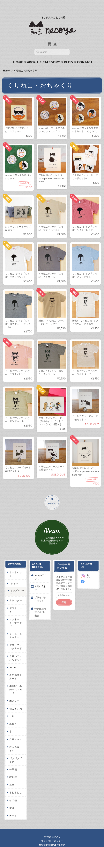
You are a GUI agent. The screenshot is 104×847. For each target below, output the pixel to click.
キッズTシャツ (17, 584)
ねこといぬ (15, 701)
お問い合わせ (40, 581)
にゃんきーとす (15, 741)
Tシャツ (13, 576)
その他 (13, 792)
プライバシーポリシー (40, 592)
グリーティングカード (15, 639)
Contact (85, 55)
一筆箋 (13, 762)
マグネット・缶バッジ (15, 615)
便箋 (11, 800)
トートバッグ (15, 567)
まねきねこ (15, 785)
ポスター (14, 693)
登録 (64, 595)
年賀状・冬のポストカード (15, 682)
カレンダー (15, 593)
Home (18, 55)
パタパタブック (15, 752)
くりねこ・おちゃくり (15, 650)
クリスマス (15, 731)
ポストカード (15, 602)
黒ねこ (13, 716)
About (33, 55)
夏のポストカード (15, 669)
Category (51, 55)
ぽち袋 (13, 769)
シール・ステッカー (15, 628)
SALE (12, 659)
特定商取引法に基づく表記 (40, 604)
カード (13, 808)
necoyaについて (40, 569)
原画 (11, 777)
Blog (68, 55)
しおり (13, 708)
